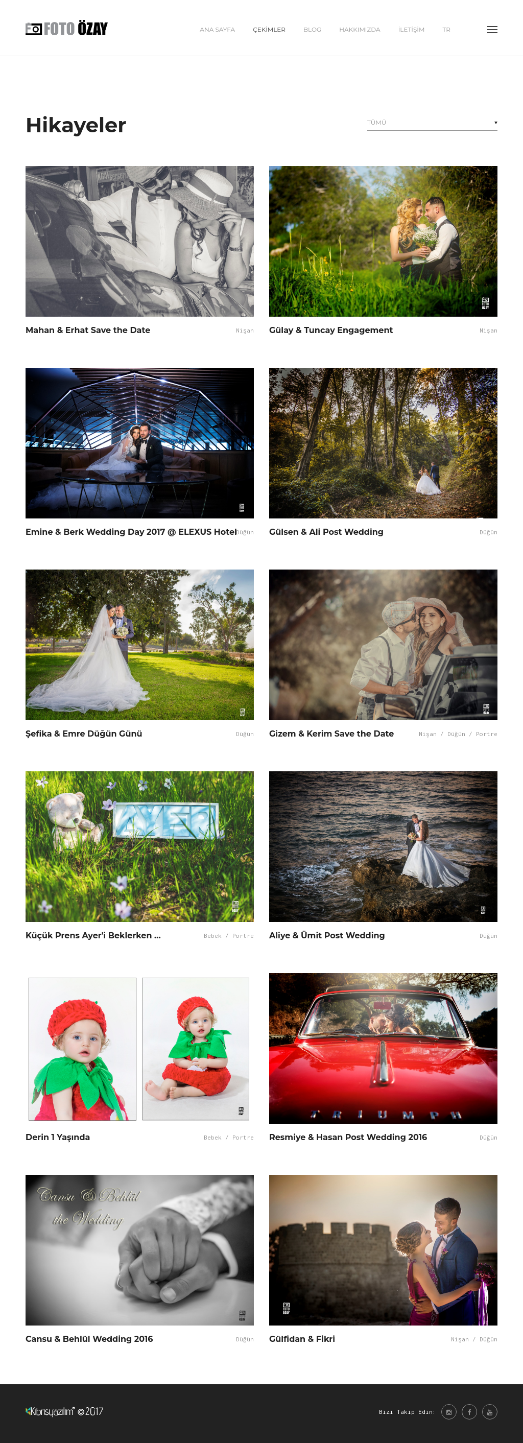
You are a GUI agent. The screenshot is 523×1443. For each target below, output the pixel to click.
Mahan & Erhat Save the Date (88, 330)
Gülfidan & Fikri (302, 1339)
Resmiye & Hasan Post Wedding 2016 (348, 1137)
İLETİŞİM (411, 31)
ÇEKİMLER (269, 31)
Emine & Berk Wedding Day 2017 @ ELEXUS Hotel (131, 532)
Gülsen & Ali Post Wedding (326, 532)
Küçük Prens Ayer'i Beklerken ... (93, 935)
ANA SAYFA (217, 31)
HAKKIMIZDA (359, 31)
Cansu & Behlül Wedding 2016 (89, 1339)
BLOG (312, 31)
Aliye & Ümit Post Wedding (327, 935)
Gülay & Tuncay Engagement (331, 330)
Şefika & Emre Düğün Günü (84, 734)
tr (446, 31)
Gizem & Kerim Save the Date (331, 734)
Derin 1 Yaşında (58, 1137)
